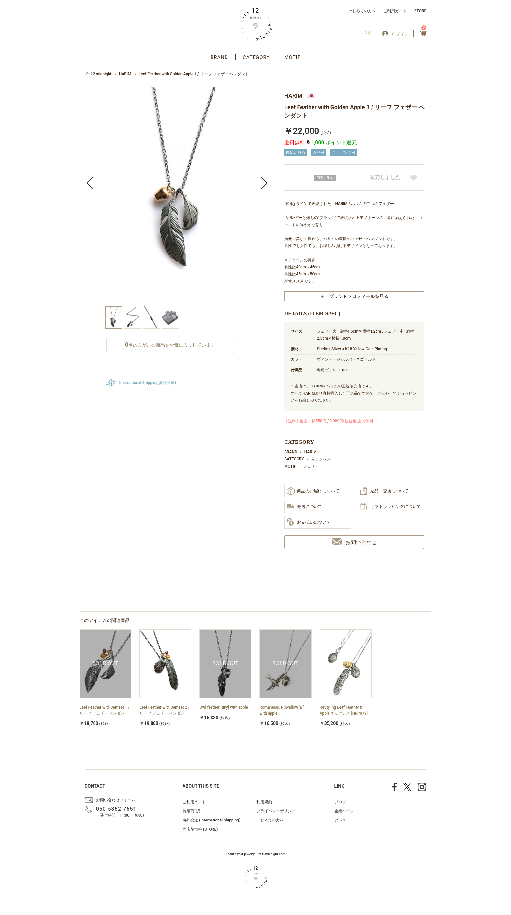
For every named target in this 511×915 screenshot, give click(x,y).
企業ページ (344, 811)
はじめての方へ (362, 11)
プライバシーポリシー (276, 811)
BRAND (219, 57)
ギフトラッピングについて (390, 507)
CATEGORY (256, 57)
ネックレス (321, 459)
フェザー (311, 466)
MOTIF (292, 57)
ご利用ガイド (395, 11)
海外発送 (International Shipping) (211, 820)
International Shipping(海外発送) (147, 382)
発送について (304, 507)
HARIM (125, 74)
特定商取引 (192, 811)
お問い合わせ (354, 541)
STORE (420, 11)
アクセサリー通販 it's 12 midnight (256, 24)
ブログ (340, 802)
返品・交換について (384, 491)
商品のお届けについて (313, 491)
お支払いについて (309, 522)
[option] (178, 196)
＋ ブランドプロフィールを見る (354, 296)
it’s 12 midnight (98, 74)
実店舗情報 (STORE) (200, 829)
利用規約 (264, 802)
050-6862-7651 (116, 809)
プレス (340, 820)
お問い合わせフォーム (115, 800)
